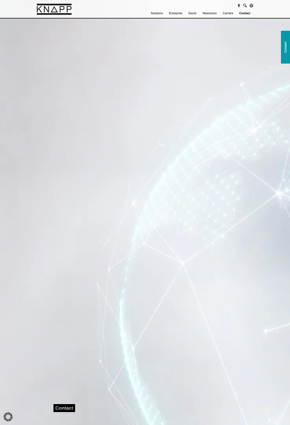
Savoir (192, 13)
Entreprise (175, 13)
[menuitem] (157, 13)
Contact (244, 13)
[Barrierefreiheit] (239, 5)
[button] (8, 417)
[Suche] (245, 5)
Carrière (228, 13)
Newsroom (210, 13)
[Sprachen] (251, 5)
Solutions (157, 13)
